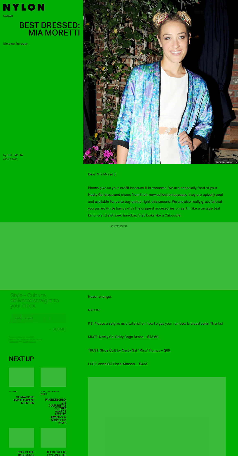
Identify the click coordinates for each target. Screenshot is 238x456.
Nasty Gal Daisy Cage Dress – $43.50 (129, 337)
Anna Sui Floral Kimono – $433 (122, 364)
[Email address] (37, 321)
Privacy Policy (29, 344)
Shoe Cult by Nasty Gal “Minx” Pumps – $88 (135, 350)
